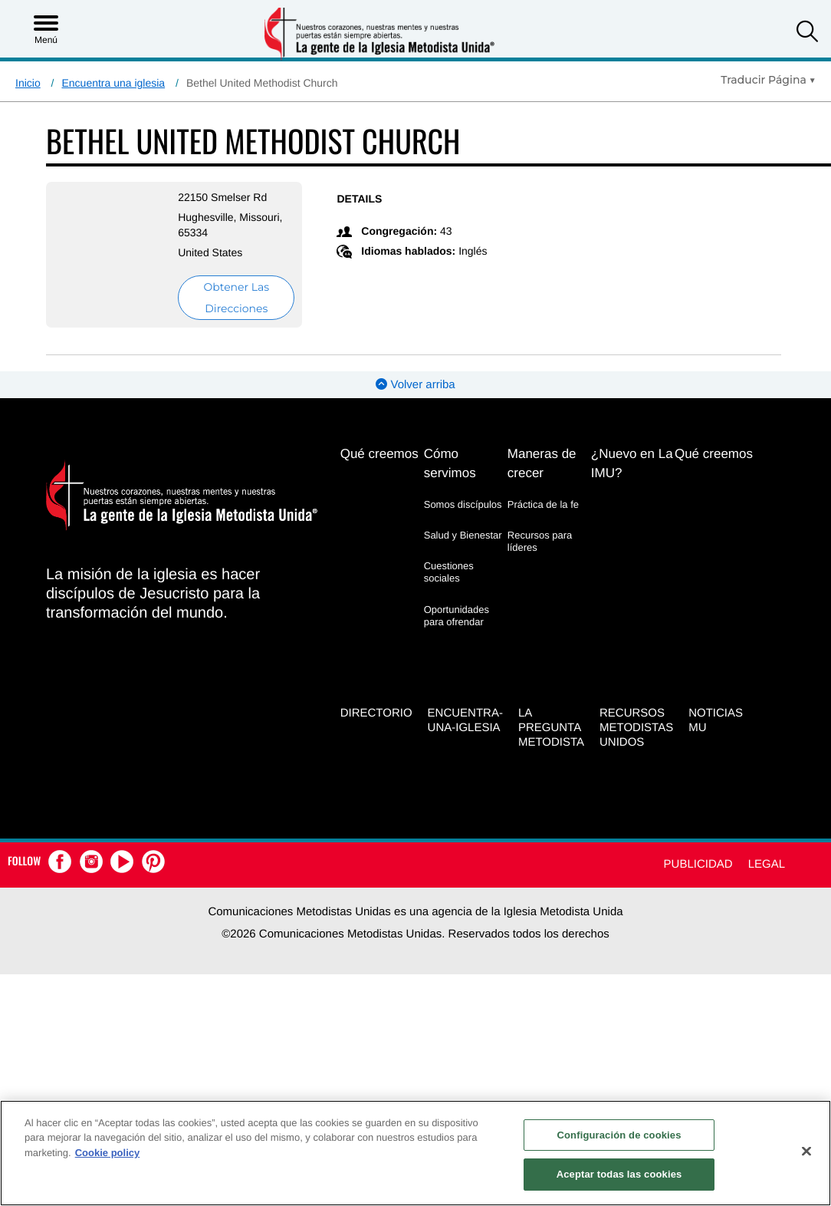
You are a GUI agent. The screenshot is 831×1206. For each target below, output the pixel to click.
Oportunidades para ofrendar (456, 616)
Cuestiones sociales (449, 572)
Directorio (376, 713)
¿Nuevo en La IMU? (632, 463)
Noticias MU (715, 720)
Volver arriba (415, 384)
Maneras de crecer (541, 463)
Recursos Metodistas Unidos (636, 728)
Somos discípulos (463, 504)
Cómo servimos (450, 463)
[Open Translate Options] (768, 80)
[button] (807, 33)
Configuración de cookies (619, 1135)
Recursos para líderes (540, 541)
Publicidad (698, 864)
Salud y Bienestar (463, 535)
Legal (766, 864)
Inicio (28, 83)
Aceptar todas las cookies (619, 1174)
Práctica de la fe (543, 504)
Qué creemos (379, 453)
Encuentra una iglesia (113, 83)
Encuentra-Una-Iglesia (465, 720)
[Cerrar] (806, 1151)
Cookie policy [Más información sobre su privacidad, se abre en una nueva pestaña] (107, 1152)
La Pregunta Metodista (551, 728)
